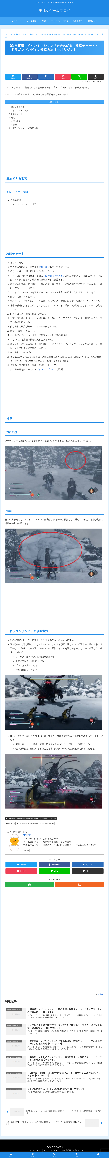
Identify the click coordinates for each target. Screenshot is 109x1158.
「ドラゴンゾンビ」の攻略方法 (24, 128)
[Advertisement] (54, 63)
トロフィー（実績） (21, 111)
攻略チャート (17, 114)
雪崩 (15, 125)
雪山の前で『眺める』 (54, 276)
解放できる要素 (18, 107)
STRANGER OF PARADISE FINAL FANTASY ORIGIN (35, 824)
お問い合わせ (78, 1151)
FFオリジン (10, 824)
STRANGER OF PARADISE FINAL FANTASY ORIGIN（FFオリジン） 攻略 (31, 819)
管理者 (27, 835)
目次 (51, 101)
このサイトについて (33, 1151)
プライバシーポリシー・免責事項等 (57, 1151)
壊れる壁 (17, 121)
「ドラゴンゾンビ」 (46, 370)
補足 (13, 118)
